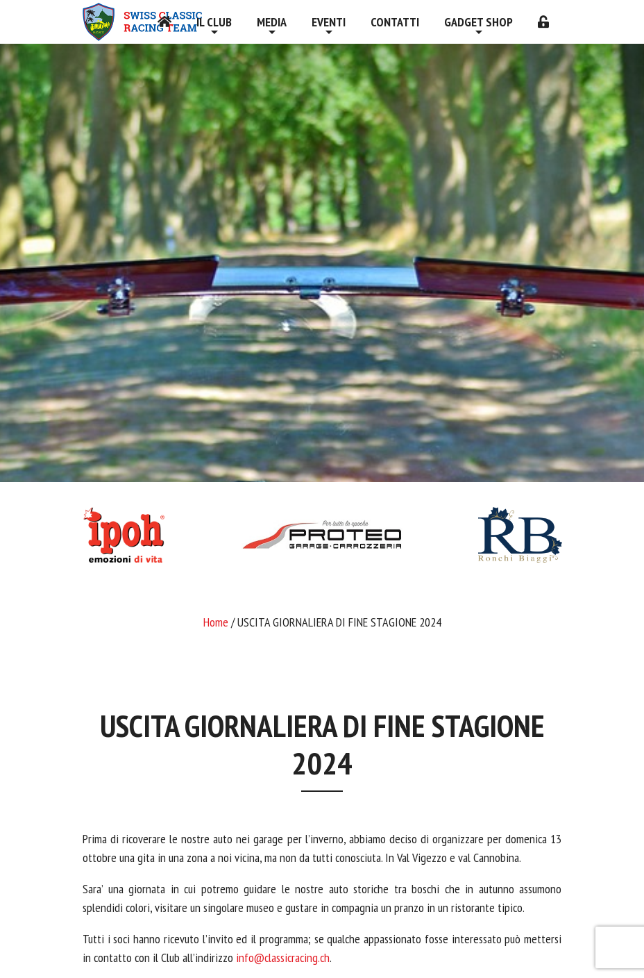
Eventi (329, 22)
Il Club (214, 22)
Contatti (395, 22)
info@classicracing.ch (283, 957)
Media (272, 22)
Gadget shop (478, 22)
